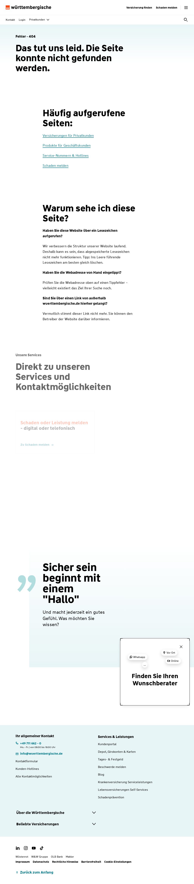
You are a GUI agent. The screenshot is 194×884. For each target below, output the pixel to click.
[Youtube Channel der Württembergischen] (33, 848)
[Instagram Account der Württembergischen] (25, 848)
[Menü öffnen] (186, 7)
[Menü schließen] (181, 646)
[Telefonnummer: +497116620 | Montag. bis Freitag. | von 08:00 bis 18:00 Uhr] (36, 745)
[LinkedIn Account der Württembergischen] (18, 848)
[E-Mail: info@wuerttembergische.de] (39, 753)
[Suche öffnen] (186, 19)
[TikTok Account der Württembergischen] (41, 848)
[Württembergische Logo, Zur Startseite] (28, 7)
